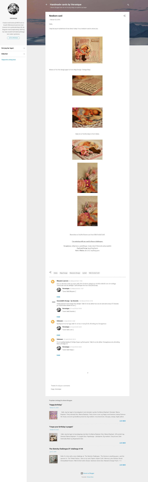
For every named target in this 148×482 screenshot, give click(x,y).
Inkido (55, 273)
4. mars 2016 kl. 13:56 (69, 321)
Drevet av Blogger (87, 473)
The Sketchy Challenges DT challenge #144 (66, 449)
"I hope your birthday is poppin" (61, 427)
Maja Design (63, 273)
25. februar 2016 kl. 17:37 (76, 288)
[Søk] (128, 5)
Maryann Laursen (62, 281)
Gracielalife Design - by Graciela (68, 301)
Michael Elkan (90, 477)
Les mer (123, 421)
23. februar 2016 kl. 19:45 (75, 281)
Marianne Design (75, 273)
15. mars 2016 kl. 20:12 (70, 339)
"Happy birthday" (55, 405)
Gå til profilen (13, 38)
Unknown (60, 321)
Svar (58, 297)
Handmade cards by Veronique (65, 4)
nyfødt (84, 273)
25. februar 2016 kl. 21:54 (86, 301)
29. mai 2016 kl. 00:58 (76, 308)
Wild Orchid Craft (94, 273)
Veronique (65, 288)
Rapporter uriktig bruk (9, 60)
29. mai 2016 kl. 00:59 (76, 327)
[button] (124, 16)
